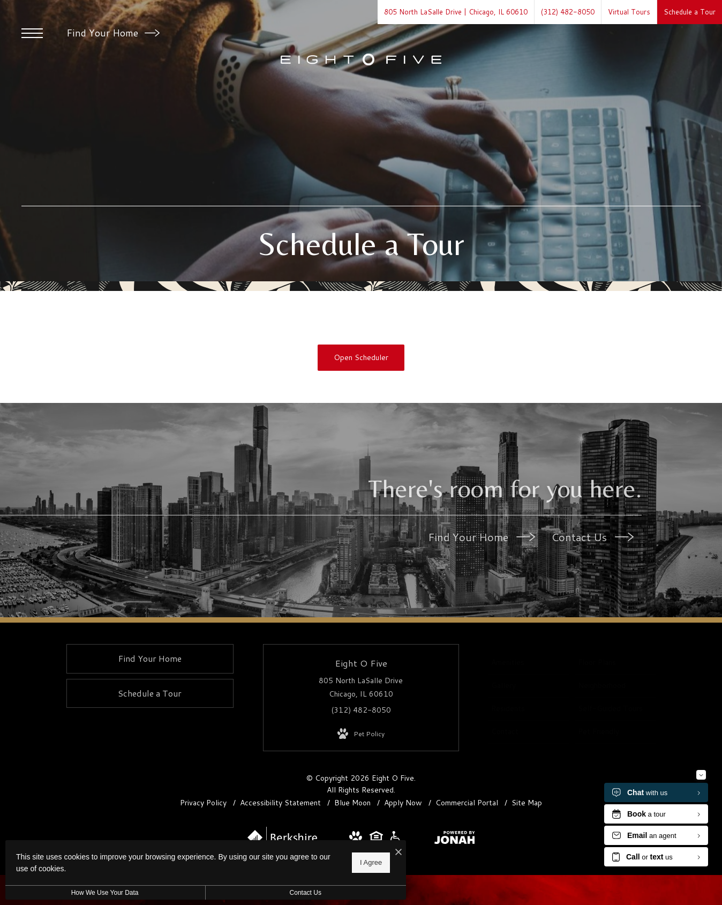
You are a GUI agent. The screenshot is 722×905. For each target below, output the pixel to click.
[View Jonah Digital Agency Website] (454, 839)
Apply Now (404, 802)
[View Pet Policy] (361, 734)
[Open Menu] (32, 33)
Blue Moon (353, 802)
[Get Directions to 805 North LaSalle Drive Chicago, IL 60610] (456, 12)
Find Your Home (113, 33)
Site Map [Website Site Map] (527, 802)
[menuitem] (528, 663)
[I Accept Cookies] (373, 852)
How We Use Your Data (98, 892)
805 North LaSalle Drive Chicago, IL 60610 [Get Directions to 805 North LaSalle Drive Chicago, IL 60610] (361, 687)
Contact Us (592, 536)
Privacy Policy (203, 802)
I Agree (345, 862)
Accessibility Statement (281, 802)
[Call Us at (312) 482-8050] (568, 12)
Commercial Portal (467, 802)
